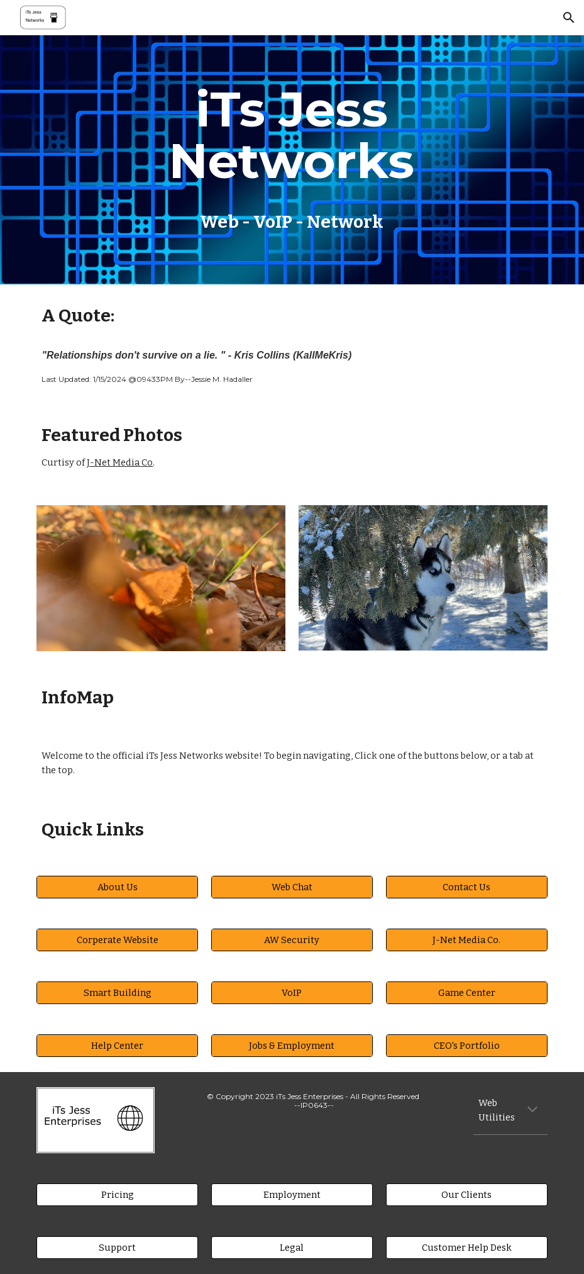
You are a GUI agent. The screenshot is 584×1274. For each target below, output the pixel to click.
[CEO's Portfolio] (467, 1045)
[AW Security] (292, 939)
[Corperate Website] (117, 939)
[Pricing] (117, 1194)
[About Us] (117, 887)
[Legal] (292, 1247)
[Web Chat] (292, 887)
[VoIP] (292, 992)
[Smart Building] (117, 992)
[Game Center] (467, 992)
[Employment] (292, 1194)
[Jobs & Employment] (292, 1045)
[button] (569, 18)
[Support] (117, 1247)
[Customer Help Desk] (467, 1247)
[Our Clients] (467, 1194)
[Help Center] (117, 1045)
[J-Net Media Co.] (467, 939)
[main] (292, 159)
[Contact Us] (467, 887)
